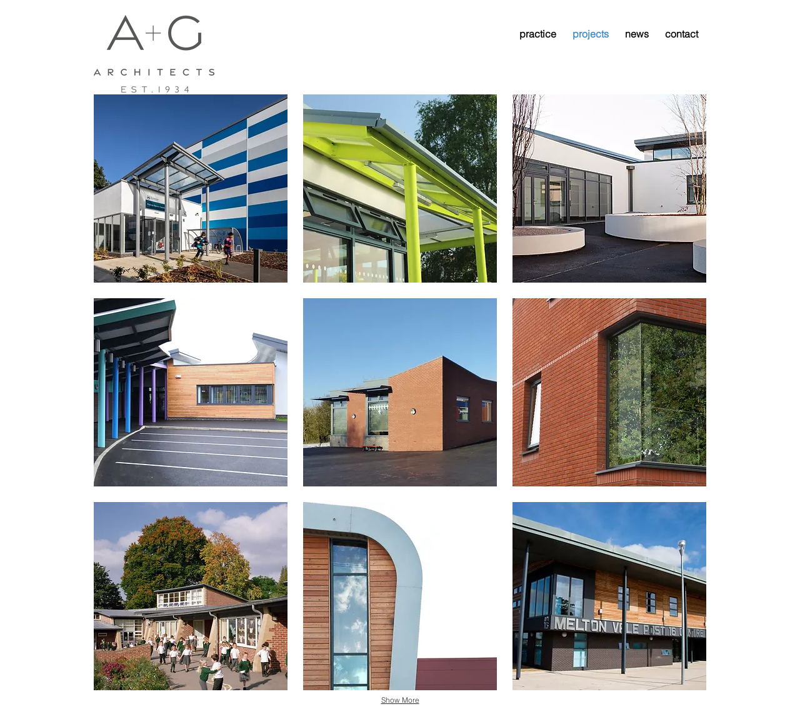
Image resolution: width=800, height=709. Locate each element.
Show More (400, 700)
